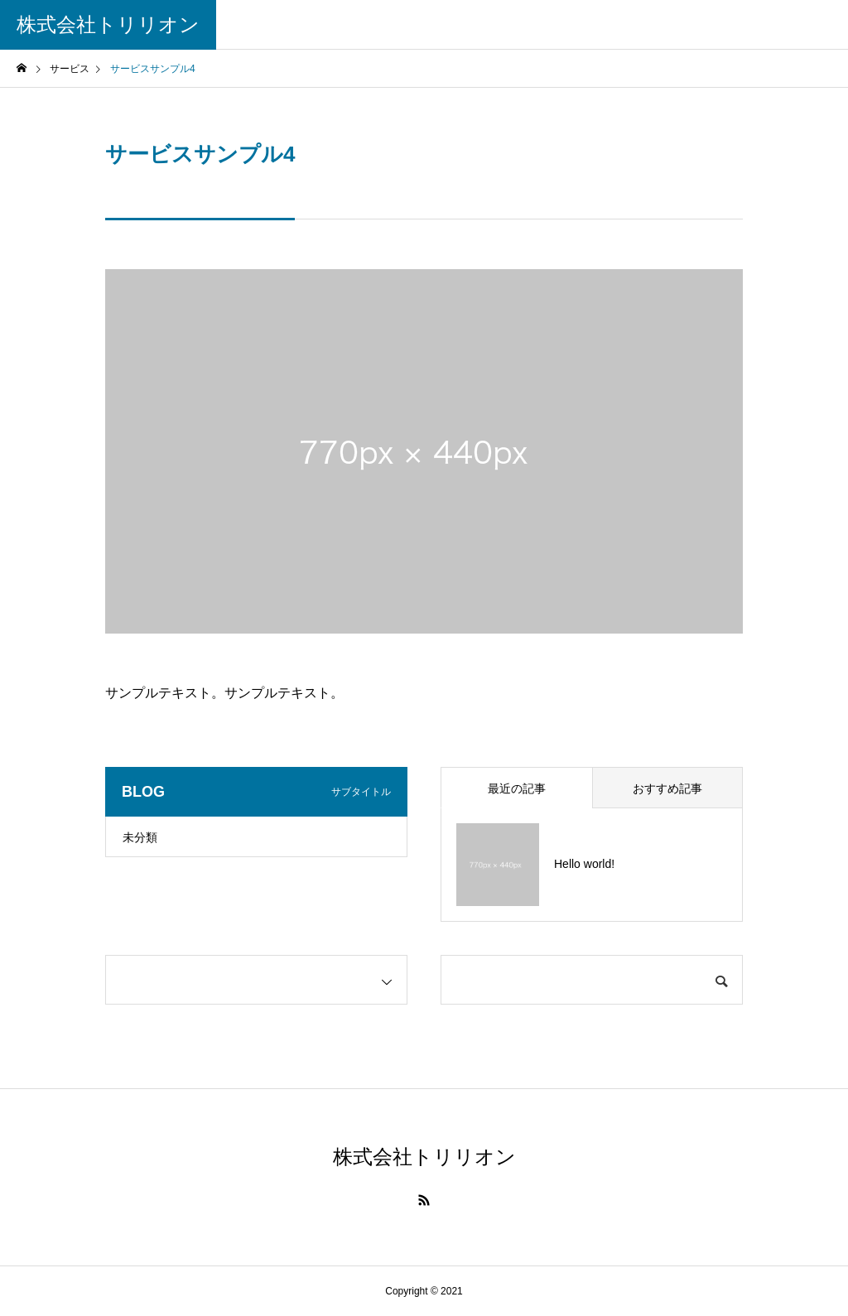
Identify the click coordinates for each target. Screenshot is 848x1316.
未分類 (140, 837)
